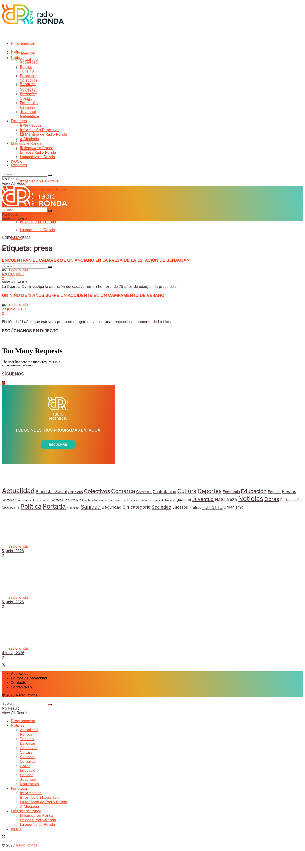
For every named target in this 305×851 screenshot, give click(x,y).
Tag (16, 237)
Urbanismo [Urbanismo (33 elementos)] (233, 507)
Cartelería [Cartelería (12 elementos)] (75, 492)
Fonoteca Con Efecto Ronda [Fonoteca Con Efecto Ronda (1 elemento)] (32, 500)
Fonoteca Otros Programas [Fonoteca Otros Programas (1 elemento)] (123, 500)
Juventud (28, 111)
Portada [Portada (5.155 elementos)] (54, 506)
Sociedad (27, 89)
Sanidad (26, 107)
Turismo (27, 71)
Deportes (28, 75)
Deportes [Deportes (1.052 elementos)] (210, 491)
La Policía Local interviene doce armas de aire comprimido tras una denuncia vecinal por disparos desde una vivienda (115, 639)
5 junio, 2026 (13, 550)
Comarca (27, 93)
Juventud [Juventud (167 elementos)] (203, 499)
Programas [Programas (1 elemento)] (73, 507)
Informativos (31, 125)
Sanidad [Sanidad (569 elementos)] (91, 506)
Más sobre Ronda (26, 143)
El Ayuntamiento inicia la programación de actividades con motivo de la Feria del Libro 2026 (90, 537)
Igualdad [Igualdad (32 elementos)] (183, 499)
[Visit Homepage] (33, 22)
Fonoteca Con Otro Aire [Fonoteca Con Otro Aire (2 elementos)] (66, 500)
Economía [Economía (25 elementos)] (231, 491)
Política (26, 66)
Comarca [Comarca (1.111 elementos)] (123, 491)
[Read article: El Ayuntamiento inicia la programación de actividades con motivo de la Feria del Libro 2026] (152, 520)
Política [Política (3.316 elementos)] (31, 506)
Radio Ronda (26, 695)
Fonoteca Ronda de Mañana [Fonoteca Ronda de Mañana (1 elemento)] (158, 500)
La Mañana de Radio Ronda (43, 134)
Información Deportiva (39, 181)
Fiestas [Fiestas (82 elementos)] (289, 491)
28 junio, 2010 (14, 309)
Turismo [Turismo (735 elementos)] (212, 506)
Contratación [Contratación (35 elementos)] (164, 491)
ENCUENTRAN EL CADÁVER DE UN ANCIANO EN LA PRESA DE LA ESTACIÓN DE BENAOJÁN (95, 260)
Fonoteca (19, 165)
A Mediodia (29, 139)
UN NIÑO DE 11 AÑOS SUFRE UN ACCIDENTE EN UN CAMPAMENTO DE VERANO (83, 295)
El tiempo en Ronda (36, 213)
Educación (29, 102)
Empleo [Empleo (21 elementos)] (274, 491)
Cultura (26, 84)
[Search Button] (50, 267)
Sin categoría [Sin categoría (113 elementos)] (136, 507)
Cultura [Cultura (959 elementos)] (186, 491)
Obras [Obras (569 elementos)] (271, 499)
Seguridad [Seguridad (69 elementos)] (111, 507)
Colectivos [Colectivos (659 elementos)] (97, 491)
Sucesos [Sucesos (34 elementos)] (180, 507)
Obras (25, 98)
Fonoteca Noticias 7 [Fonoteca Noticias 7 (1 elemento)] (94, 500)
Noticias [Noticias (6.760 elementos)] (250, 499)
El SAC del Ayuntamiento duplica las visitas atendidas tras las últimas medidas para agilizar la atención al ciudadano (112, 588)
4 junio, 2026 (13, 653)
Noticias (17, 57)
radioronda (18, 269)
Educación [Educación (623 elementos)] (254, 491)
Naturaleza (29, 116)
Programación (23, 43)
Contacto (18, 682)
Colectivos (28, 80)
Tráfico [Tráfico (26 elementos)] (195, 507)
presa (25, 237)
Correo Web (21, 687)
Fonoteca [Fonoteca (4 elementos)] (8, 500)
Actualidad (29, 59)
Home (7, 237)
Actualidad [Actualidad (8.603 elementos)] (18, 491)
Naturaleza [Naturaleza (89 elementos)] (226, 499)
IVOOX (16, 161)
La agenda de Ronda (37, 230)
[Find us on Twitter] (3, 383)
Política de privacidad (29, 678)
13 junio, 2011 (13, 274)
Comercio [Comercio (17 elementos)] (144, 492)
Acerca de (19, 673)
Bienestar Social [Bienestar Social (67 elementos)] (51, 491)
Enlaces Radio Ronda (38, 221)
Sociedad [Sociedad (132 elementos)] (161, 507)
